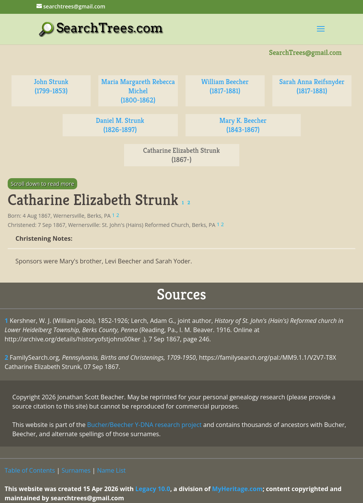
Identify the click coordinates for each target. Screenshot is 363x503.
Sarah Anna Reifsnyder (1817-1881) (312, 86)
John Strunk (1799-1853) (51, 86)
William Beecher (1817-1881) (225, 86)
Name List (111, 470)
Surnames (75, 470)
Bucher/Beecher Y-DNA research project (144, 424)
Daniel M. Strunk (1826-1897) (120, 125)
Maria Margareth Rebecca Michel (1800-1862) (138, 90)
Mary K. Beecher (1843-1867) (243, 125)
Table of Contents (30, 470)
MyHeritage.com (237, 489)
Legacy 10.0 (152, 489)
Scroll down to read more (42, 183)
